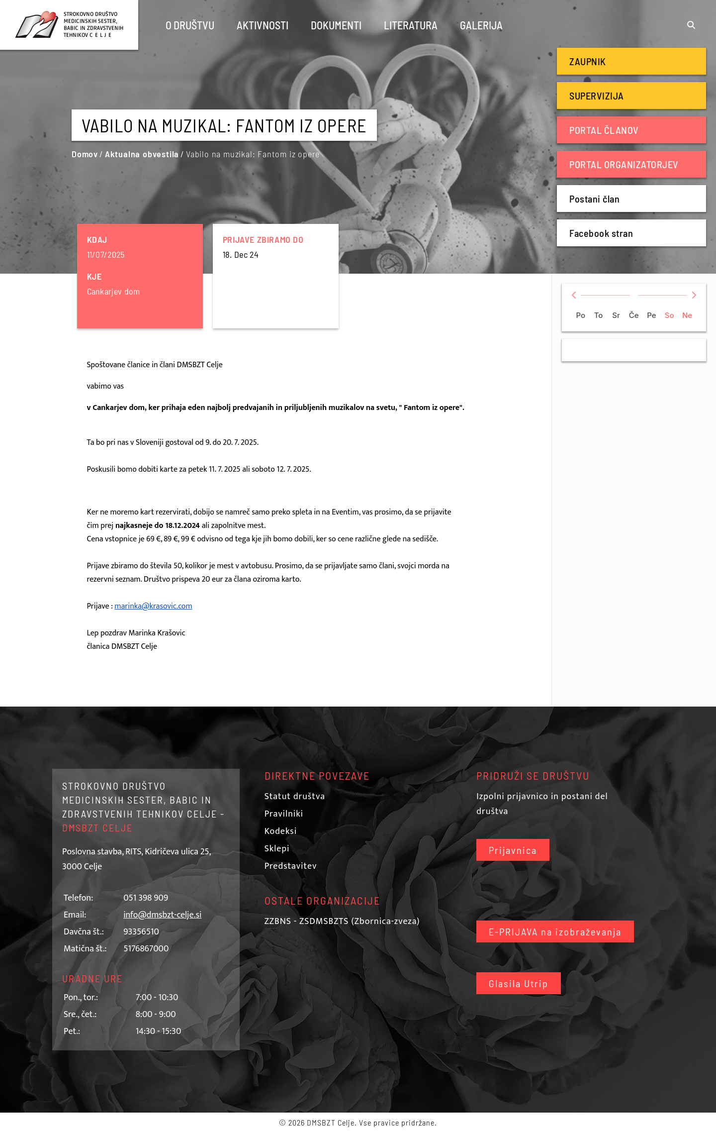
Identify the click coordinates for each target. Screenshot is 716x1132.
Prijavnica (513, 850)
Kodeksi (281, 831)
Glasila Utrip (518, 983)
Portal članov (604, 130)
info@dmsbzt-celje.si (162, 915)
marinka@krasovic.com (153, 606)
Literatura (411, 24)
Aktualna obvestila (142, 153)
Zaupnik (587, 61)
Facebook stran (601, 233)
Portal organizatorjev (624, 164)
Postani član (594, 199)
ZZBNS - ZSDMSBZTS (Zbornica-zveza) (342, 921)
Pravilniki (284, 814)
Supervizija (596, 96)
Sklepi (277, 848)
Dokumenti (336, 24)
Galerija (481, 24)
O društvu (190, 24)
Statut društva (295, 796)
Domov (85, 153)
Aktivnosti (262, 24)
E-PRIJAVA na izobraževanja (555, 931)
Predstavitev (291, 866)
